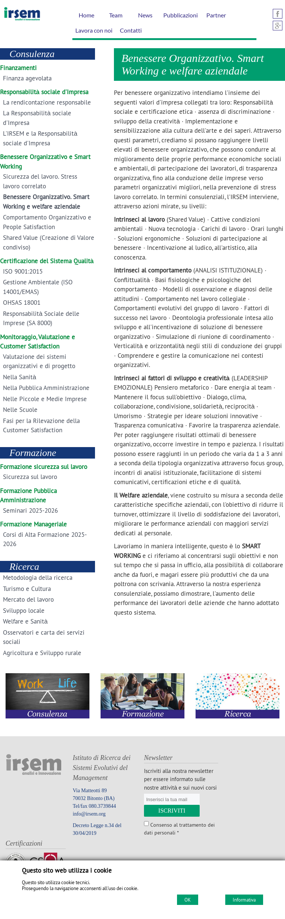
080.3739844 (102, 806)
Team (115, 15)
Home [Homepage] (86, 15)
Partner (216, 15)
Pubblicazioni (180, 15)
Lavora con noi (93, 30)
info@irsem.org (89, 814)
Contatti (131, 30)
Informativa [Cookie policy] (244, 900)
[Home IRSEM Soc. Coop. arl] (20, 20)
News (145, 15)
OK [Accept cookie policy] (187, 900)
